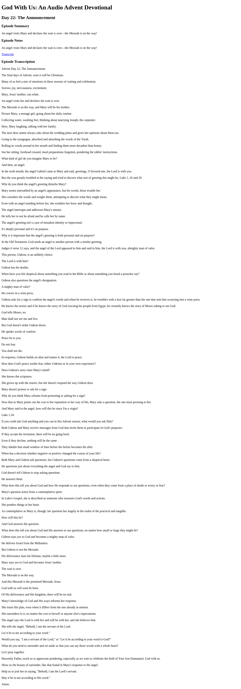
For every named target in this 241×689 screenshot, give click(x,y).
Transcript (8, 54)
